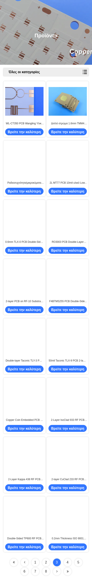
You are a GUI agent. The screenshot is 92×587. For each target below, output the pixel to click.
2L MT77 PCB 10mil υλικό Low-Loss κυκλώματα (68, 183)
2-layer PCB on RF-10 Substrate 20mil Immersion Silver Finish (24, 301)
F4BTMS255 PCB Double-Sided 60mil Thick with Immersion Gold (67, 301)
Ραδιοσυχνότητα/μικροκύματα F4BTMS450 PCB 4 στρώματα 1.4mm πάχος (24, 183)
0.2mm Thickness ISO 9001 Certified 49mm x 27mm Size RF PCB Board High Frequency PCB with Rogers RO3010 (68, 538)
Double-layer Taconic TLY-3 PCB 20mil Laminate (24, 361)
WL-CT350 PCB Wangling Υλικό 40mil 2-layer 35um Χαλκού (24, 123)
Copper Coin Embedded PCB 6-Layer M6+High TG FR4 (24, 420)
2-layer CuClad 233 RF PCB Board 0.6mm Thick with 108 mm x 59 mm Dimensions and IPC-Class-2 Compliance (68, 479)
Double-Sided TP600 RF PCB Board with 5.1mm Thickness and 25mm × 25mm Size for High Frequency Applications (24, 538)
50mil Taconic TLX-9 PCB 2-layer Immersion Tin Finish (68, 361)
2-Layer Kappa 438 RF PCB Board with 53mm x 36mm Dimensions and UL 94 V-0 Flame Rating (24, 479)
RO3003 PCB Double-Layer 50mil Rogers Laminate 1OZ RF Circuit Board (68, 242)
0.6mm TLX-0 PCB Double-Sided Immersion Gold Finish (24, 242)
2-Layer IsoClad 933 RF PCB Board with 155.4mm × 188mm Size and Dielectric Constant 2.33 (67, 420)
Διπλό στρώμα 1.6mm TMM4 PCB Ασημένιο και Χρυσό (67, 123)
